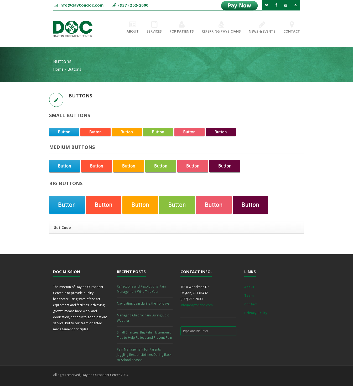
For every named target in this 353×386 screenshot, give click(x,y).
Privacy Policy (255, 313)
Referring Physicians (221, 28)
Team (249, 295)
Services (154, 28)
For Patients (182, 28)
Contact (291, 28)
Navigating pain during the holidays (143, 303)
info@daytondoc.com (196, 305)
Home (58, 69)
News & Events (262, 28)
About (133, 28)
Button (64, 131)
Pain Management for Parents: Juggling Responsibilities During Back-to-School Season (144, 354)
